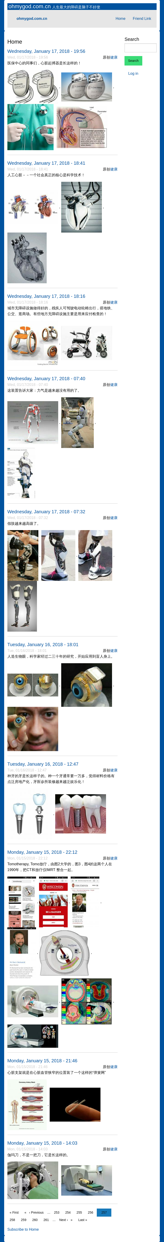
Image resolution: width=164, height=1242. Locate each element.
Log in (133, 73)
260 (36, 1219)
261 (47, 1219)
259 (25, 1219)
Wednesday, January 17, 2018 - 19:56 (46, 51)
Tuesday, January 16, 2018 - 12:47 (43, 764)
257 (105, 1212)
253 (58, 1212)
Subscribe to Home (23, 1229)
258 (13, 1219)
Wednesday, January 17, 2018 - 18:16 (46, 296)
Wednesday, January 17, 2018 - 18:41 (46, 163)
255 (80, 1212)
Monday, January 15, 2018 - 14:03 (42, 1143)
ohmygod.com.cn (30, 6)
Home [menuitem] (120, 19)
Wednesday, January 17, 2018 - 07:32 (46, 511)
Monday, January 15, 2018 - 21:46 (42, 1060)
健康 (114, 57)
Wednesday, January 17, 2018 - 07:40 (46, 378)
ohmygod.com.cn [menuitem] (32, 19)
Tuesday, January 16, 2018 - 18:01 (43, 644)
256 (91, 1212)
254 (69, 1212)
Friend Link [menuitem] (142, 19)
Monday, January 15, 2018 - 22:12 (42, 852)
